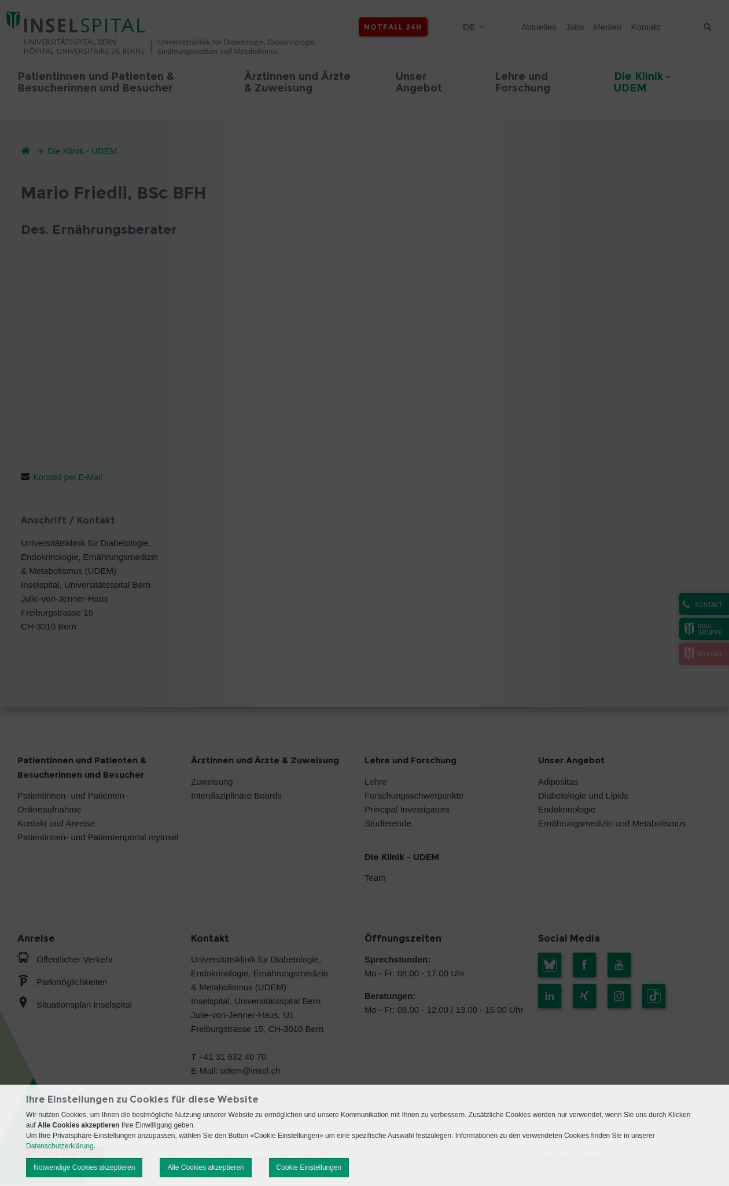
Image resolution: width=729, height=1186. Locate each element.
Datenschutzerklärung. (60, 1146)
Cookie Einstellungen (309, 1167)
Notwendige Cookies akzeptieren (84, 1167)
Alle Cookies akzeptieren (205, 1167)
